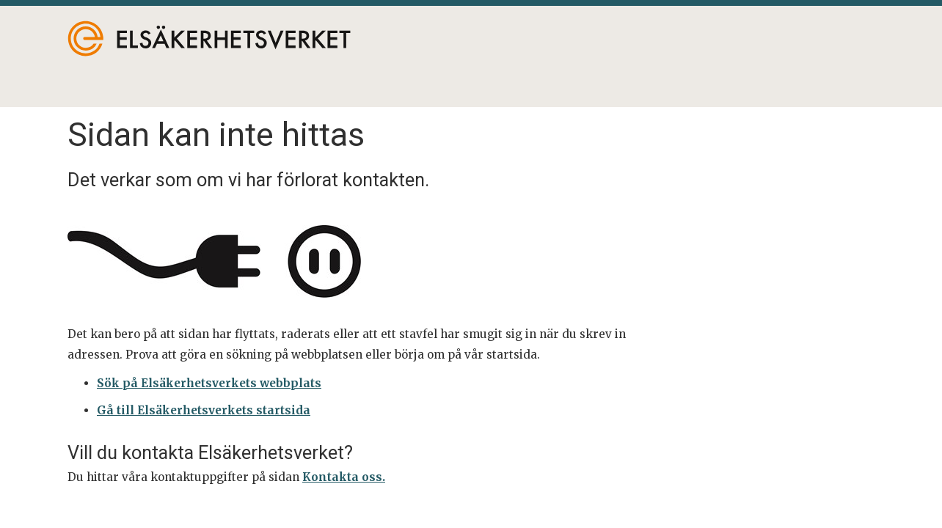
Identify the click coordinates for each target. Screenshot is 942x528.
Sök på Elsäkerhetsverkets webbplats (209, 383)
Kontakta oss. (343, 477)
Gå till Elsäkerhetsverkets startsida (203, 410)
